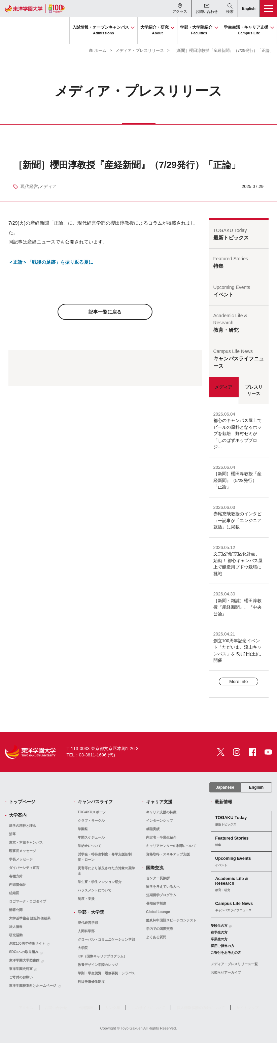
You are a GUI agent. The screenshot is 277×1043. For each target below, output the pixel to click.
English (256, 787)
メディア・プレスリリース (139, 50)
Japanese (225, 787)
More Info (238, 681)
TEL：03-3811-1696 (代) (90, 754)
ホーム (100, 50)
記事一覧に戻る (105, 312)
